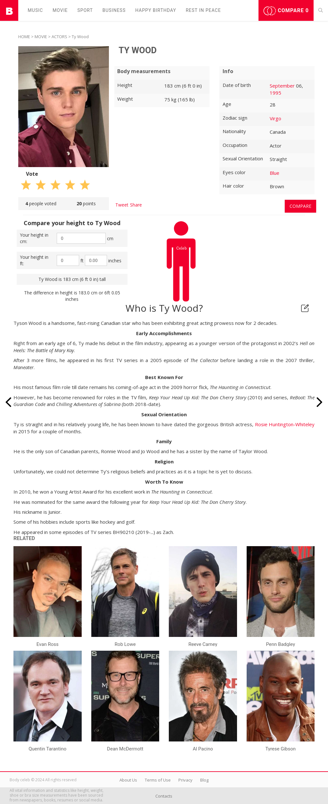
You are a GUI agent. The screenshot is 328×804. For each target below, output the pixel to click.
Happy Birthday (155, 10)
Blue (274, 173)
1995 (275, 92)
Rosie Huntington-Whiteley (285, 424)
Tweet (121, 205)
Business (114, 10)
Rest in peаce (203, 10)
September (282, 85)
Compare (286, 11)
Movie (60, 10)
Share (136, 205)
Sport (85, 10)
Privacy (185, 780)
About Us (128, 780)
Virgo (275, 118)
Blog (204, 780)
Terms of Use (158, 780)
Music (35, 10)
